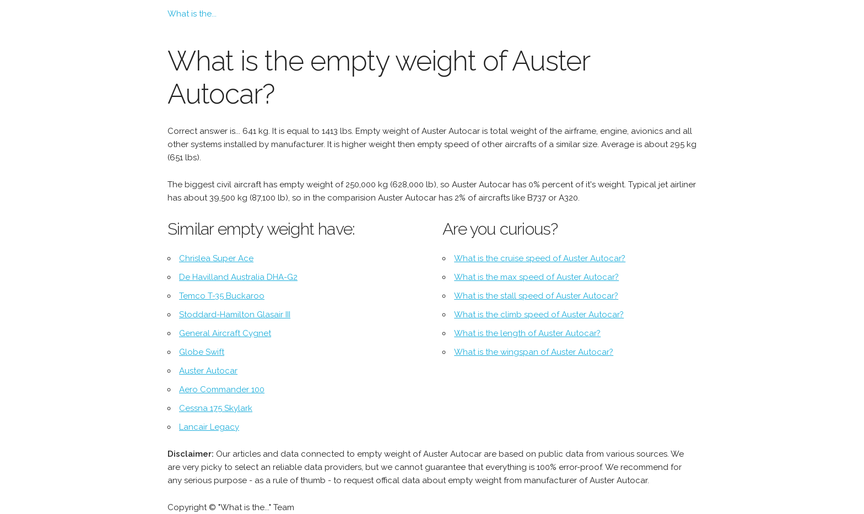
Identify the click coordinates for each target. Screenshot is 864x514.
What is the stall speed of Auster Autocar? (536, 296)
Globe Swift (201, 352)
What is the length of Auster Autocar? (527, 333)
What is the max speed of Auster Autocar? (536, 277)
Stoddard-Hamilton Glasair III (234, 315)
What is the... (192, 14)
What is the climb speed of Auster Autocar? (539, 315)
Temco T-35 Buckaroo (221, 296)
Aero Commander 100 (221, 389)
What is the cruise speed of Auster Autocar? (539, 258)
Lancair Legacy (209, 427)
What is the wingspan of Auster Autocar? (533, 352)
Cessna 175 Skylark (215, 408)
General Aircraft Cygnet (225, 333)
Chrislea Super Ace (216, 258)
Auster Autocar (208, 371)
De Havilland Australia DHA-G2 (238, 277)
